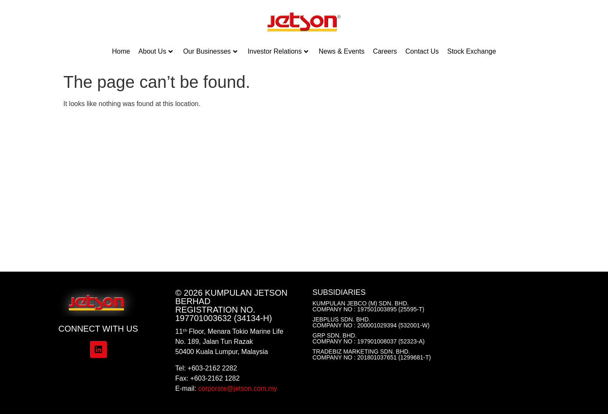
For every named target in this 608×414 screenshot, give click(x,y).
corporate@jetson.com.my (237, 388)
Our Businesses (210, 51)
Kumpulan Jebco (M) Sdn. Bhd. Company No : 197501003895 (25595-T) (368, 306)
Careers (385, 51)
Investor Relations (278, 51)
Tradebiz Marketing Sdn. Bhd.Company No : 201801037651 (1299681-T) (371, 354)
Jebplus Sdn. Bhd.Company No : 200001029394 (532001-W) (370, 322)
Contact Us (422, 51)
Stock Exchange (471, 51)
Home (121, 51)
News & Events (341, 51)
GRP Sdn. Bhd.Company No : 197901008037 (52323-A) (368, 338)
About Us (155, 51)
